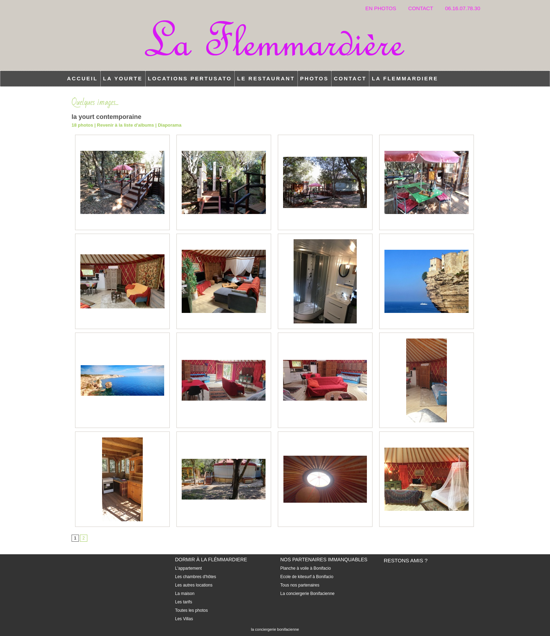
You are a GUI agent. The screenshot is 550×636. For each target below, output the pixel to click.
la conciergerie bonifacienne (275, 629)
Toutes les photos (191, 610)
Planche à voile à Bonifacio (305, 568)
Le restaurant (266, 78)
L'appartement (188, 568)
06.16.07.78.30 (462, 8)
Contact (421, 8)
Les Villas (184, 618)
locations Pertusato (190, 78)
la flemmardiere (405, 78)
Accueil (82, 78)
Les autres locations (194, 585)
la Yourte (123, 78)
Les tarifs (183, 602)
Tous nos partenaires (299, 585)
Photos (314, 78)
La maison (184, 593)
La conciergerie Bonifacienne (307, 593)
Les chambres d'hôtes (195, 576)
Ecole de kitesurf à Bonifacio (306, 576)
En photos (381, 8)
